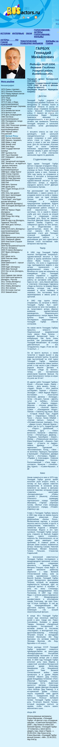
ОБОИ (29, 33)
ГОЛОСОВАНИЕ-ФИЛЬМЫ (42, 35)
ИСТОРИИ (5, 33)
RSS (36, 17)
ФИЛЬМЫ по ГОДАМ (52, 42)
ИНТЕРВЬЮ (18, 33)
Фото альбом (7, 81)
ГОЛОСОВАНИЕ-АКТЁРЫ (42, 31)
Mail (28, 18)
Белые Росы (12, 136)
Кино (22, 9)
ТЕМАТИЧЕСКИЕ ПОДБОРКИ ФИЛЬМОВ (31, 42)
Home (24, 17)
